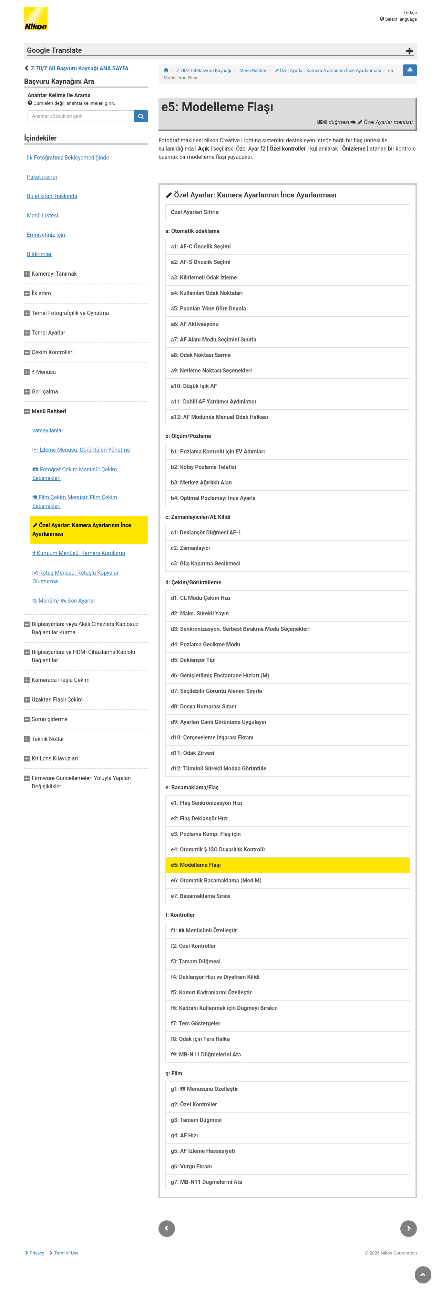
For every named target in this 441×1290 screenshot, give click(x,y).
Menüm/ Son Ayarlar (63, 600)
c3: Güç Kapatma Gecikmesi (205, 563)
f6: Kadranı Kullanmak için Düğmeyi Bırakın (224, 1008)
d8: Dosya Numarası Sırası (203, 706)
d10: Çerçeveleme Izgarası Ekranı (212, 737)
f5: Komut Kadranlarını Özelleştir (211, 992)
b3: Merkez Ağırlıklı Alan (201, 482)
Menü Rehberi (253, 70)
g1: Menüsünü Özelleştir (204, 1089)
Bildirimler (39, 254)
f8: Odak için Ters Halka (200, 1039)
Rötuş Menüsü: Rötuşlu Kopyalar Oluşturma (75, 577)
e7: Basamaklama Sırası (200, 896)
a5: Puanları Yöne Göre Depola (208, 308)
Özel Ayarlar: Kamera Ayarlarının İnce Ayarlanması (81, 529)
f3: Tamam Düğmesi (195, 961)
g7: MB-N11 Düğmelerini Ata (206, 1182)
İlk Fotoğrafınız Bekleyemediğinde (68, 157)
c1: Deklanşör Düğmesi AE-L (206, 532)
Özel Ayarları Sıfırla (195, 212)
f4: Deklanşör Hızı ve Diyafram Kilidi (215, 977)
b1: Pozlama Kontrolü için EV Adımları (218, 451)
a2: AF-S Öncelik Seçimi (200, 262)
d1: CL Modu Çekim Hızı (200, 598)
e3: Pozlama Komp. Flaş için (206, 834)
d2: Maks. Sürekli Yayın (200, 613)
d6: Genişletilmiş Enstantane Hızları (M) (220, 675)
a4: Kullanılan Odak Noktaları (207, 293)
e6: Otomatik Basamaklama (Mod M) (216, 880)
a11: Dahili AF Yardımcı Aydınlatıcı (213, 401)
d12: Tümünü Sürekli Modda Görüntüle (218, 768)
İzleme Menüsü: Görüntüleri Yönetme (81, 450)
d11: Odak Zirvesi (192, 753)
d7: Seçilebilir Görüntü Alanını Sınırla (216, 691)
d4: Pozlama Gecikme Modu (205, 644)
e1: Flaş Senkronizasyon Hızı (206, 803)
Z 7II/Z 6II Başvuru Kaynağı (204, 70)
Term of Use (66, 1253)
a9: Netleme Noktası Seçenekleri (211, 370)
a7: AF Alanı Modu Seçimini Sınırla (213, 339)
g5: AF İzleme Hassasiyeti (203, 1151)
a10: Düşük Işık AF (194, 386)
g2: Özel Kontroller (194, 1104)
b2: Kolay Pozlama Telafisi (203, 467)
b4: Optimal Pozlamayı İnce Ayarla (213, 498)
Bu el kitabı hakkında (52, 196)
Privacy (37, 1253)
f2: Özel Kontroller (193, 946)
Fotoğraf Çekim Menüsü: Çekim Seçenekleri (74, 473)
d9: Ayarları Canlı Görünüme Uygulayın (218, 722)
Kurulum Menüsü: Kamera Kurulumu (78, 553)
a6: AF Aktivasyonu (194, 324)
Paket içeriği (42, 177)
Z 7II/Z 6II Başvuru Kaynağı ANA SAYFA (80, 68)
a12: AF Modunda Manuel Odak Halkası (219, 417)
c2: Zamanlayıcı (190, 548)
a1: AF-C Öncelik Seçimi (201, 246)
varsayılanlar (47, 430)
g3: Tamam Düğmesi (196, 1120)
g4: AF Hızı (184, 1135)
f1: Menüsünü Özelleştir (204, 930)
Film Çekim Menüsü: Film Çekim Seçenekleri (74, 501)
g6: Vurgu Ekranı (191, 1166)
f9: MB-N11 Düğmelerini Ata (206, 1054)
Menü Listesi (42, 215)
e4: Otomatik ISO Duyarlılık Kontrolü (218, 849)
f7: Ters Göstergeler (195, 1023)
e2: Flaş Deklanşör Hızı (199, 818)
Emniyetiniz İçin (46, 235)
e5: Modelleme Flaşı (196, 865)
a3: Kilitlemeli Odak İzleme (204, 277)
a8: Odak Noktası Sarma (200, 355)
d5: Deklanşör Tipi (193, 660)
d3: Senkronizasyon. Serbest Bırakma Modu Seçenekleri (240, 629)
